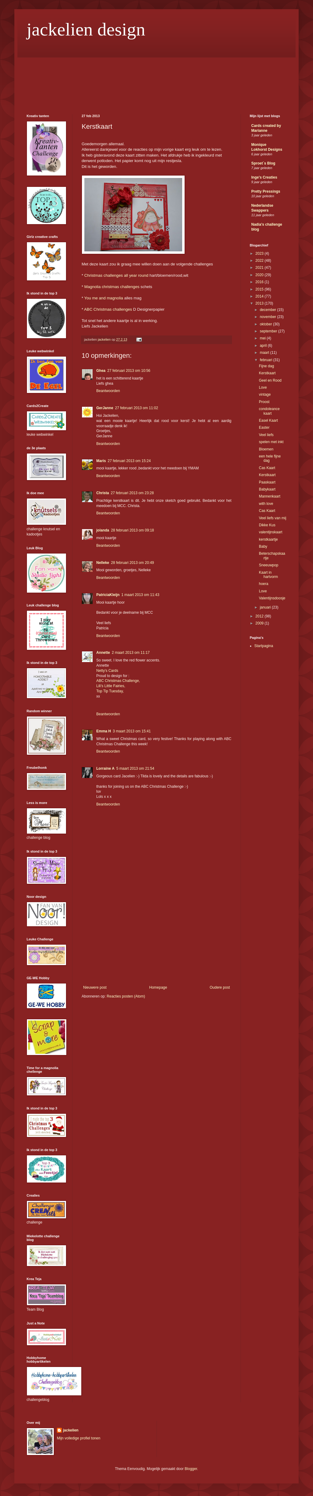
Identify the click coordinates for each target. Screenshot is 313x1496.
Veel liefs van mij (272, 518)
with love (266, 504)
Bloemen (266, 449)
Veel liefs (266, 435)
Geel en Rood (270, 380)
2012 (260, 616)
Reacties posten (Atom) (126, 996)
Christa (102, 493)
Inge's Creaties (264, 177)
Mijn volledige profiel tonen (78, 1438)
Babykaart (267, 489)
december (268, 310)
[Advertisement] (156, 939)
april (264, 345)
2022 (260, 260)
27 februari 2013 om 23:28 (132, 493)
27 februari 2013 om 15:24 (129, 461)
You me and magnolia (103, 298)
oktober (266, 324)
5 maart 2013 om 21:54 (135, 768)
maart (265, 352)
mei (263, 338)
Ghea (100, 370)
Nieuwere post (95, 987)
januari (266, 607)
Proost (264, 402)
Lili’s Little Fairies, (110, 686)
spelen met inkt (271, 442)
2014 (260, 296)
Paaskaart (267, 482)
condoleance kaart (269, 411)
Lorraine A (105, 768)
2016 (260, 282)
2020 (260, 275)
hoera (263, 584)
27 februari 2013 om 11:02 (136, 408)
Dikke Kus (267, 525)
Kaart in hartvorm (268, 574)
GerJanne (104, 408)
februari (266, 360)
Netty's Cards (107, 670)
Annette (103, 652)
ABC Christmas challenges (108, 309)
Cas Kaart (267, 468)
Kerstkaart (267, 373)
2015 (260, 289)
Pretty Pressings (265, 191)
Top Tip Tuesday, (110, 691)
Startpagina (263, 646)
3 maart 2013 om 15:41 (132, 731)
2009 (260, 623)
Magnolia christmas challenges (111, 286)
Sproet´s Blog (263, 163)
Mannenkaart (269, 496)
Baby (263, 546)
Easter (264, 427)
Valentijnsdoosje (272, 598)
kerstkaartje (268, 539)
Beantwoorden (108, 391)
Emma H (103, 731)
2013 (260, 303)
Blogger (191, 1469)
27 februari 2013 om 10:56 (128, 370)
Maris (101, 461)
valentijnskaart (270, 532)
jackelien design (86, 29)
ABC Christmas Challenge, (118, 681)
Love (263, 387)
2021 (260, 267)
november (268, 317)
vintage (265, 394)
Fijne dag (266, 366)
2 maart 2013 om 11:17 (131, 652)
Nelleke (102, 563)
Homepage (158, 987)
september (269, 331)
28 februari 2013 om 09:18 (132, 530)
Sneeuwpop (268, 565)
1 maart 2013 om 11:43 (140, 595)
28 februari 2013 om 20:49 (132, 563)
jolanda (102, 530)
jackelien (71, 1430)
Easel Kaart (268, 420)
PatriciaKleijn (108, 595)
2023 (260, 253)
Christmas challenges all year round (116, 275)
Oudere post (220, 987)
